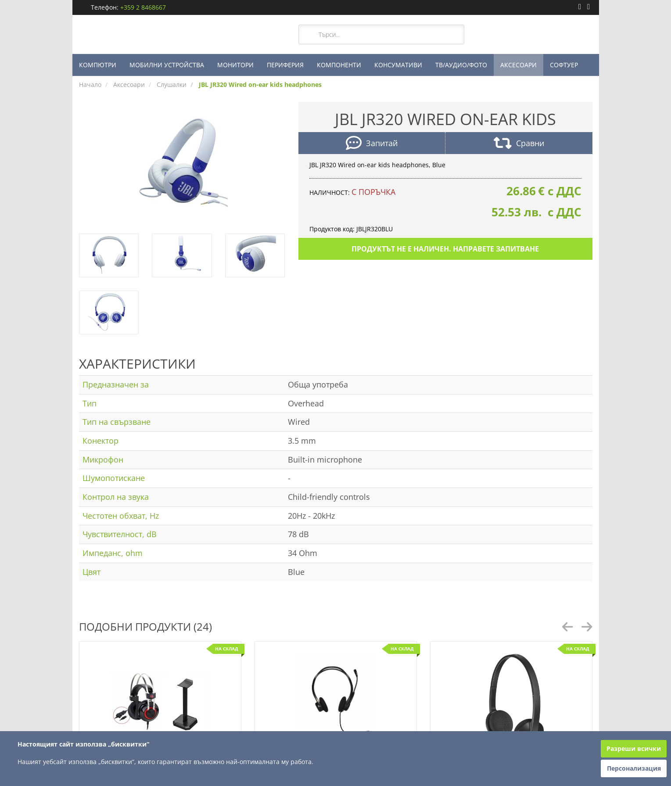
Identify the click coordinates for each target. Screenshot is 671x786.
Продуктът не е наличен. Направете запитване (445, 249)
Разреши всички (633, 748)
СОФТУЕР (564, 65)
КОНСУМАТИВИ (398, 65)
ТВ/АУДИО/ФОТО (461, 65)
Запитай (372, 144)
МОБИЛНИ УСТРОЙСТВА (166, 65)
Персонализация (634, 768)
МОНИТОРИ (235, 65)
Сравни (519, 144)
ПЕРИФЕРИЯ (285, 65)
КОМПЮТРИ (97, 65)
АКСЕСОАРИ (518, 65)
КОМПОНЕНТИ (339, 65)
